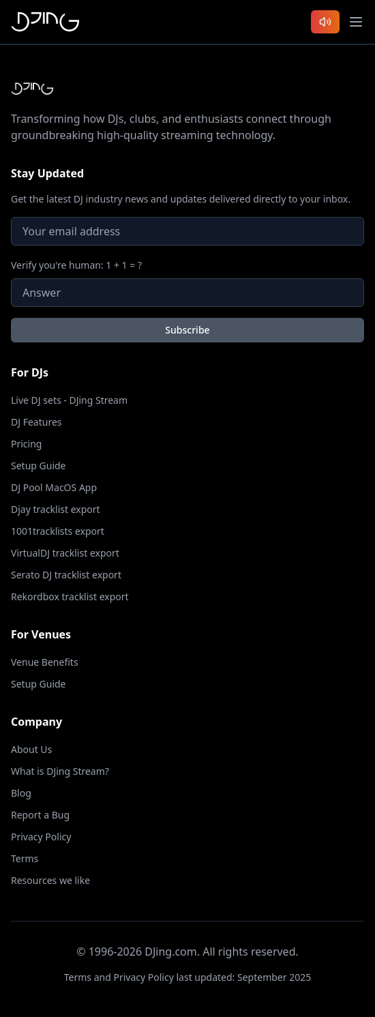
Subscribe (187, 329)
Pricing (26, 443)
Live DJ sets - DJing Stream (69, 400)
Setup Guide (38, 465)
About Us (31, 749)
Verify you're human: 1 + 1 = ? (76, 265)
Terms (24, 858)
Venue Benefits (44, 661)
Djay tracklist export (55, 509)
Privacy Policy (41, 836)
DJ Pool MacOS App (54, 487)
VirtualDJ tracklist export (65, 552)
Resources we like (50, 880)
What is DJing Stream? (60, 771)
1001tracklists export (57, 531)
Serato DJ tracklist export (66, 574)
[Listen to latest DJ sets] (325, 21)
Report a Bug (40, 814)
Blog (21, 792)
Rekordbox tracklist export (70, 596)
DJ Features (36, 421)
